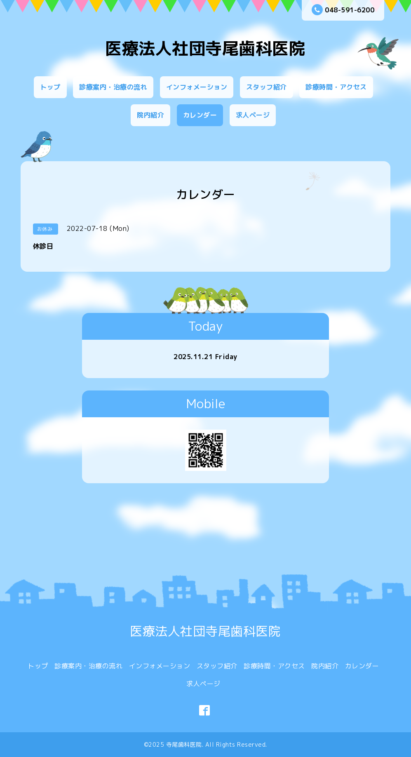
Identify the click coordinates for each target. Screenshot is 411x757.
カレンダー (200, 115)
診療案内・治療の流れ (113, 87)
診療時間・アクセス (336, 87)
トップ (50, 87)
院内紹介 (150, 115)
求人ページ (253, 115)
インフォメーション (197, 87)
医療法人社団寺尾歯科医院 (205, 48)
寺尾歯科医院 (184, 744)
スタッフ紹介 (266, 87)
